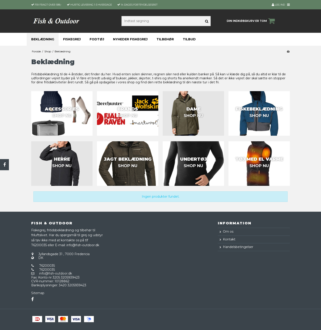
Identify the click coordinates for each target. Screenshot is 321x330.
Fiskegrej (72, 39)
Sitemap (37, 293)
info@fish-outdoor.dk (55, 273)
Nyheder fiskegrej (130, 39)
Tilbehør (165, 39)
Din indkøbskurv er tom (251, 21)
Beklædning (42, 39)
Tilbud (189, 39)
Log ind (278, 4)
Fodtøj (97, 39)
